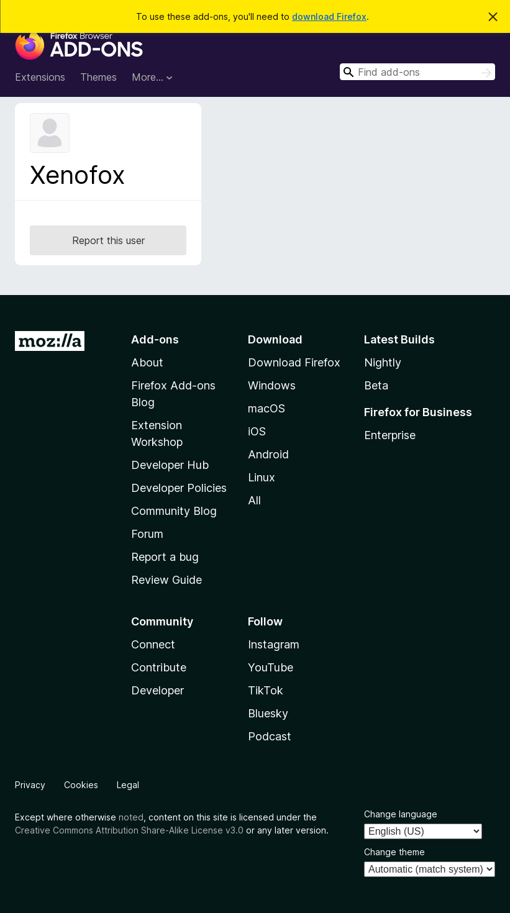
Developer (157, 690)
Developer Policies (179, 487)
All (254, 500)
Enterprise (390, 435)
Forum (147, 533)
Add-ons (155, 339)
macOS (266, 408)
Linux (261, 477)
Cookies (81, 784)
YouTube (270, 667)
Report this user (108, 240)
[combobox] (417, 71)
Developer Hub (170, 464)
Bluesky (268, 713)
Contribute (158, 667)
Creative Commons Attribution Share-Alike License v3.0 (129, 830)
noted (131, 817)
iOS (257, 431)
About (147, 362)
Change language (400, 814)
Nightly (382, 362)
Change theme (394, 852)
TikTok (265, 690)
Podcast (269, 736)
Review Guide (166, 579)
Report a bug (165, 556)
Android (268, 454)
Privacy (30, 784)
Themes (98, 77)
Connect (153, 644)
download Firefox (329, 16)
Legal (128, 784)
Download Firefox (294, 362)
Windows (272, 385)
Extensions (40, 77)
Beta (376, 385)
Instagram (273, 644)
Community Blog (174, 510)
